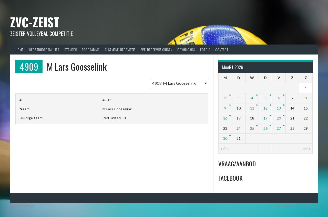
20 (279, 118)
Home (19, 49)
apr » (306, 148)
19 (265, 118)
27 (279, 128)
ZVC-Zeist (34, 22)
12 (265, 108)
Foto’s (205, 49)
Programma (90, 49)
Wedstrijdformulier (43, 49)
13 (279, 108)
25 (252, 128)
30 (225, 138)
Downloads (186, 49)
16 (225, 118)
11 (252, 108)
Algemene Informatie (120, 49)
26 (265, 128)
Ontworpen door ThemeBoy (296, 206)
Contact (221, 49)
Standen (70, 49)
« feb (225, 148)
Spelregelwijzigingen (156, 49)
